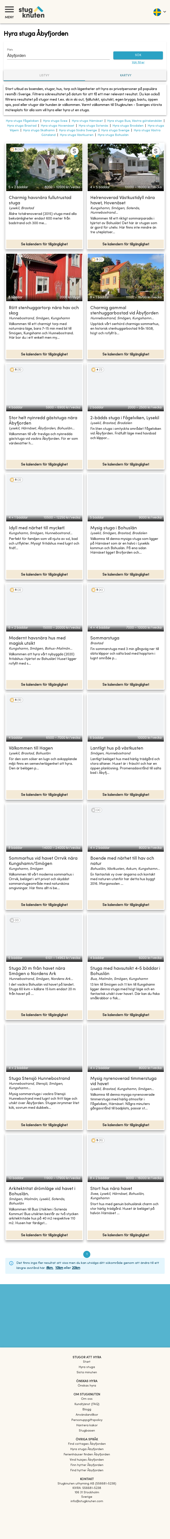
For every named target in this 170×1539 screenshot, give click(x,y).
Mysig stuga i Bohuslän (113, 528)
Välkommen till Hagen (31, 748)
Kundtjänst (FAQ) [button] (86, 1404)
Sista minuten (87, 1372)
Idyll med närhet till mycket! (37, 528)
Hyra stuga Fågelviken (22, 121)
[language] (159, 12)
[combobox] (55, 55)
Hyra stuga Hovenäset (57, 125)
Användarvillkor (87, 1414)
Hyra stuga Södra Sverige (78, 130)
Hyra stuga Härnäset (87, 121)
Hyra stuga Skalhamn (39, 130)
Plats (10, 50)
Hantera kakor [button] (87, 1425)
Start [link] (87, 1361)
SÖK (138, 55)
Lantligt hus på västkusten (116, 748)
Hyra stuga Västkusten (76, 135)
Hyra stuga (87, 1367)
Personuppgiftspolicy (86, 1420)
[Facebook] (86, 1508)
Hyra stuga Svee (55, 121)
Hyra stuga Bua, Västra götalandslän (134, 121)
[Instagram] (86, 1514)
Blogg (86, 1409)
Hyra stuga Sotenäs (93, 125)
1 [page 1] (86, 1254)
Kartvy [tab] (125, 75)
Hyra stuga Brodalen (127, 125)
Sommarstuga (104, 638)
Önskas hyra (87, 1385)
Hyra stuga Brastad (22, 125)
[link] (87, 1444)
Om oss (87, 1399)
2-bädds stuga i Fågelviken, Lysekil (124, 418)
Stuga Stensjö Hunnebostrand (39, 1079)
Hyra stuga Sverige (115, 130)
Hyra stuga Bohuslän (113, 135)
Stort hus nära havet (111, 1189)
